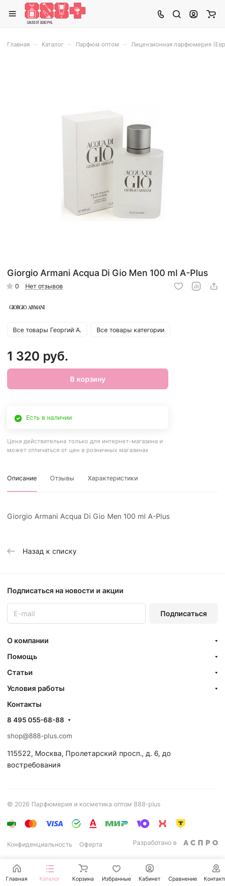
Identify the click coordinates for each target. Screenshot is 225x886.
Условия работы (36, 688)
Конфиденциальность (39, 844)
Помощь (22, 656)
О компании (28, 640)
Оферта (90, 844)
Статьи (20, 672)
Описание (22, 478)
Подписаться (183, 613)
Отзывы (62, 478)
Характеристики (113, 478)
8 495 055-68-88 (35, 720)
